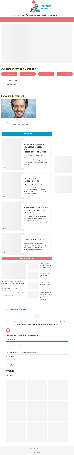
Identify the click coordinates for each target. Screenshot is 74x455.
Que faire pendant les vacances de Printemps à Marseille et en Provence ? (46, 295)
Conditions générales (11, 360)
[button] (37, 80)
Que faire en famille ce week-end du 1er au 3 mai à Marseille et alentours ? (13, 282)
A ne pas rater (27, 134)
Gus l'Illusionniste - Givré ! (19, 120)
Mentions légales (10, 356)
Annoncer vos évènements (13, 345)
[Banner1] (63, 164)
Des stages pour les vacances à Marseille (45, 275)
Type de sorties (11, 80)
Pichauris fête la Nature (35, 239)
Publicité (8, 349)
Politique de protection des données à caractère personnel (22, 352)
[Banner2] (63, 184)
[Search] (67, 19)
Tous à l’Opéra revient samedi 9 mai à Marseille (45, 265)
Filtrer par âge (10, 84)
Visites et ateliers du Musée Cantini (45, 283)
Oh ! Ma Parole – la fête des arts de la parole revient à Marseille (36, 210)
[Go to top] (37, 453)
